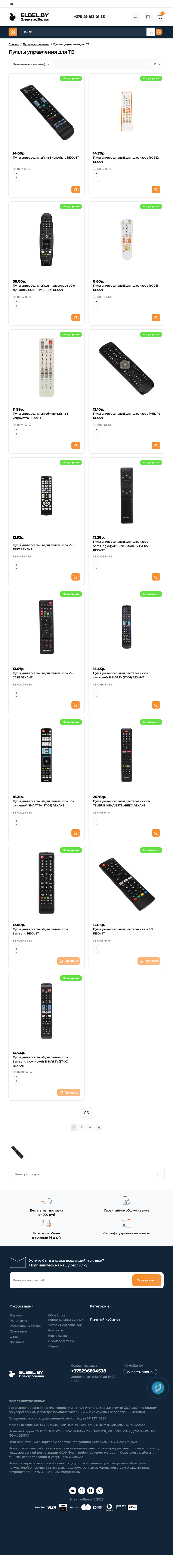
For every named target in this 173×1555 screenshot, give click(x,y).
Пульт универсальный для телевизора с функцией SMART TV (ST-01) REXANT (121, 675)
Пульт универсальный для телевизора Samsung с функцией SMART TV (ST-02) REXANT (40, 1061)
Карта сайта (57, 1336)
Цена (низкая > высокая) (31, 64)
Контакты (55, 1330)
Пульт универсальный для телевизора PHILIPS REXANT (126, 416)
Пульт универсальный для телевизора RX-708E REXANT (43, 675)
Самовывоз (18, 1331)
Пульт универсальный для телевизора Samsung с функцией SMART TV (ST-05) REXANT (120, 546)
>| (99, 1127)
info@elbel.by (133, 1366)
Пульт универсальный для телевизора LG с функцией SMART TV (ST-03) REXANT (44, 803)
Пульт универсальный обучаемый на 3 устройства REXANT (40, 416)
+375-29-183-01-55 (89, 17)
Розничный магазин (25, 1326)
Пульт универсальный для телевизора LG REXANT (123, 931)
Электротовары (87, 1174)
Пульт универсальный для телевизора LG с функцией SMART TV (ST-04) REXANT (44, 288)
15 (157, 64)
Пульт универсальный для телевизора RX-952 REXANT (125, 160)
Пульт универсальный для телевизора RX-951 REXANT (125, 288)
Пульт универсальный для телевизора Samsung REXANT (40, 931)
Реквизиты (18, 1321)
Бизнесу (16, 1315)
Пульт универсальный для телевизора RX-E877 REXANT (43, 547)
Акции (53, 1346)
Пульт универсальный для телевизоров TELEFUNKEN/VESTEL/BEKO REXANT (121, 803)
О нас (14, 1337)
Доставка (17, 1342)
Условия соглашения (64, 1325)
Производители (61, 1341)
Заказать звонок (140, 1372)
